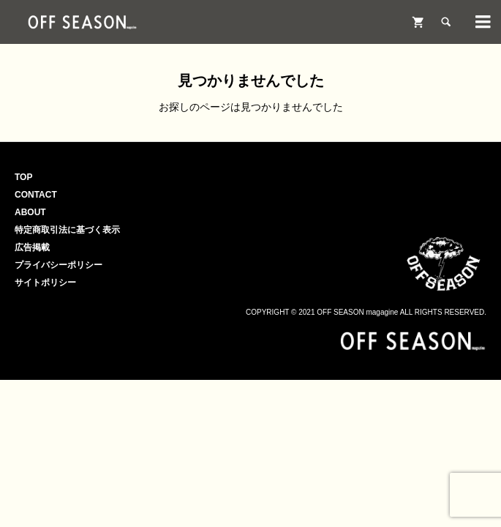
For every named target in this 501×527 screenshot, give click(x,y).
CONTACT (36, 195)
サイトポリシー (45, 282)
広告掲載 (32, 247)
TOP (23, 177)
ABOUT (30, 212)
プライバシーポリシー (58, 265)
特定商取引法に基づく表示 (67, 230)
